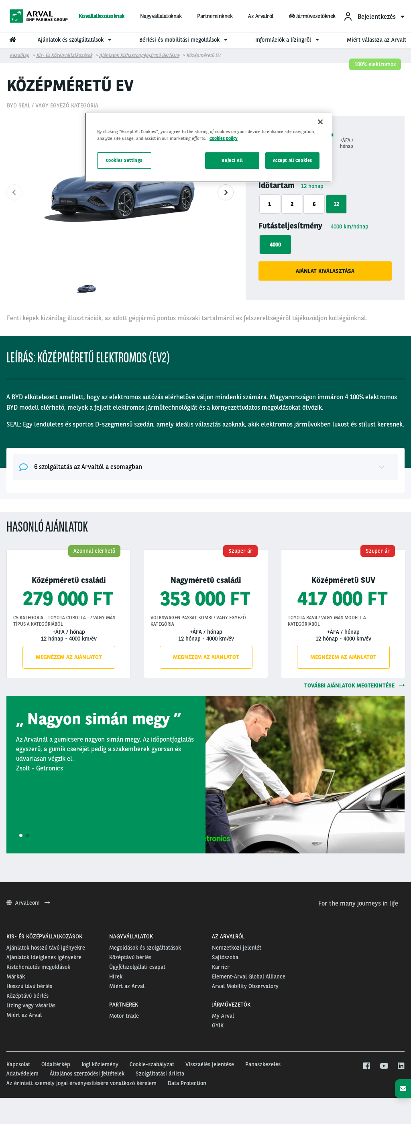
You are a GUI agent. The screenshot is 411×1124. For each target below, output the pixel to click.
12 (336, 204)
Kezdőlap (19, 55)
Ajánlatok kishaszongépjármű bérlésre (139, 55)
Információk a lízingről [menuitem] (288, 39)
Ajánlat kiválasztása (325, 271)
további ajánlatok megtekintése (354, 685)
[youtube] (383, 1066)
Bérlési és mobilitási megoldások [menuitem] (184, 39)
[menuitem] (374, 16)
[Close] (320, 122)
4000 (275, 244)
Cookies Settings (124, 160)
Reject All (232, 160)
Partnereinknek (214, 16)
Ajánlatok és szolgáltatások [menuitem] (76, 39)
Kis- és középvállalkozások (64, 55)
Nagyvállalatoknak (161, 16)
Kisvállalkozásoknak (101, 16)
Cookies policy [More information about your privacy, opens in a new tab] (224, 138)
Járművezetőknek (312, 16)
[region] (208, 147)
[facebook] (366, 1066)
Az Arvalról (260, 16)
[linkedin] (401, 1066)
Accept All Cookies (292, 160)
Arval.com (28, 903)
